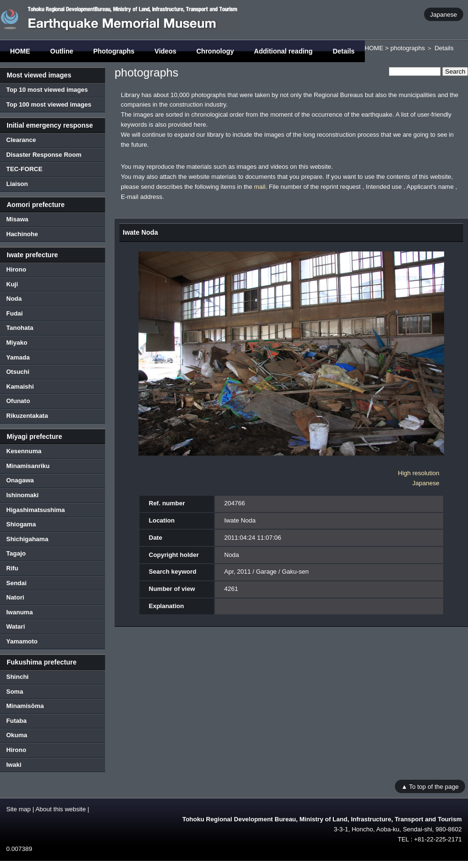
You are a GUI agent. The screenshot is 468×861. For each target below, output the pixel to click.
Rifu (12, 568)
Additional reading (283, 51)
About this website (60, 809)
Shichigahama (27, 539)
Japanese (443, 14)
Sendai (16, 583)
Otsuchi (17, 371)
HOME (20, 51)
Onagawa (20, 480)
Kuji (12, 284)
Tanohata (19, 327)
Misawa (17, 219)
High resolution (418, 473)
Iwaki (13, 764)
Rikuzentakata (27, 415)
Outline (61, 51)
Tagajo (16, 553)
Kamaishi (20, 386)
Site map (18, 809)
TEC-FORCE (24, 169)
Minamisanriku (28, 465)
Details (344, 51)
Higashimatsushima (35, 509)
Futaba (16, 720)
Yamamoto (22, 641)
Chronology (215, 51)
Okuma (16, 735)
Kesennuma (24, 451)
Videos (166, 51)
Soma (14, 691)
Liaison (17, 183)
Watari (15, 626)
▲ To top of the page (429, 786)
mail (260, 186)
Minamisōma (25, 705)
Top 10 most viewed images (47, 89)
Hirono (16, 269)
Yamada (18, 357)
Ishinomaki (22, 495)
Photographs (113, 51)
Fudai (14, 313)
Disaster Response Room (44, 154)
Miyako (16, 342)
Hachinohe (22, 234)
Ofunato (18, 400)
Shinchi (17, 676)
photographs (407, 48)
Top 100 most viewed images (48, 104)
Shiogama (21, 524)
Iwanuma (19, 612)
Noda (14, 298)
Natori (15, 597)
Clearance (21, 139)
